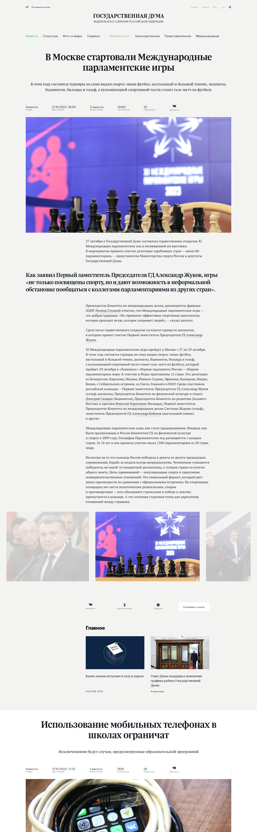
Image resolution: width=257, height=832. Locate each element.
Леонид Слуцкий (108, 310)
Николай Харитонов (131, 403)
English (194, 6)
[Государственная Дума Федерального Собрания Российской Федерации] (128, 18)
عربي (223, 6)
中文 (215, 6)
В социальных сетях (40, 6)
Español (206, 6)
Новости (32, 106)
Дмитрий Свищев (99, 398)
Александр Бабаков (146, 413)
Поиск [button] (230, 7)
